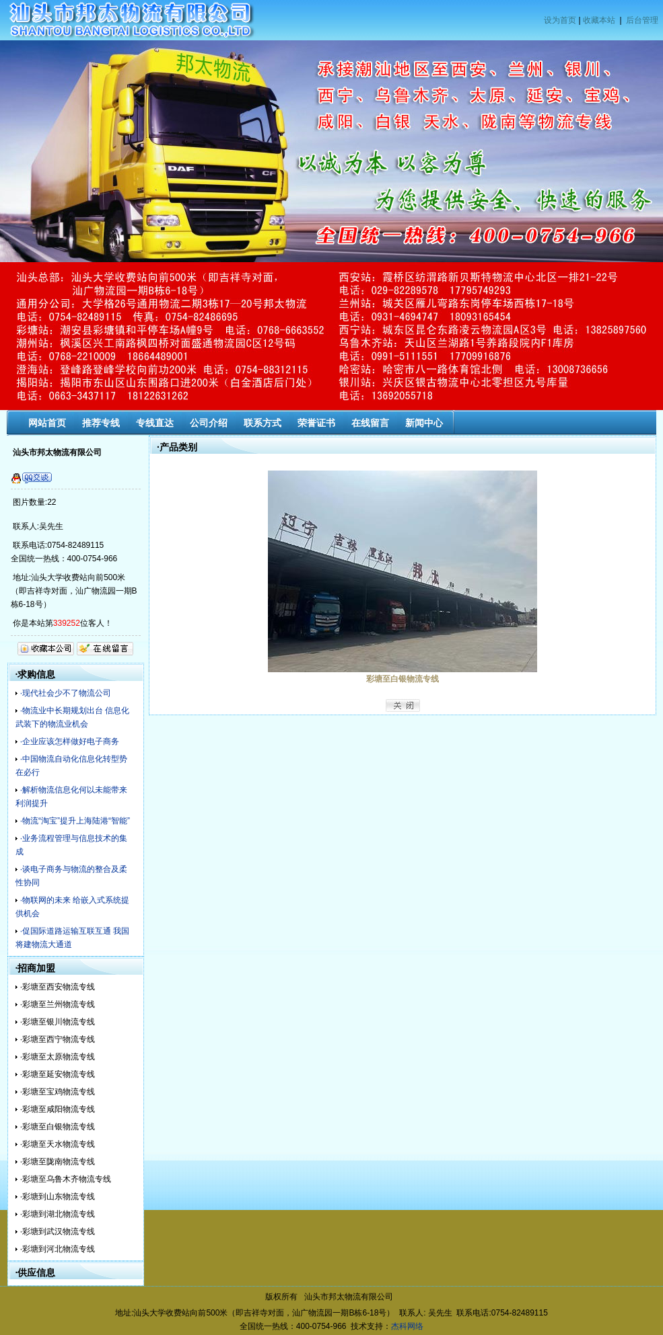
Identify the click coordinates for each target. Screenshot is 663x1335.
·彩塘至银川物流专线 (57, 1021)
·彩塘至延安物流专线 (57, 1074)
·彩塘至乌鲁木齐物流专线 (65, 1179)
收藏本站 (599, 20)
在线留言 (370, 422)
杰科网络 (407, 1326)
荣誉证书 (316, 422)
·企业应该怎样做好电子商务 (69, 741)
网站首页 (47, 422)
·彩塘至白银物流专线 (57, 1126)
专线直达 (155, 422)
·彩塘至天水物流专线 (57, 1144)
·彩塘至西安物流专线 (57, 987)
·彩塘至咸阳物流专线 (57, 1109)
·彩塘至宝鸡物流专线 (57, 1091)
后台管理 (642, 20)
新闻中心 (424, 422)
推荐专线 (101, 422)
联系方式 (262, 422)
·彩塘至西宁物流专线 (57, 1039)
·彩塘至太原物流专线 (57, 1056)
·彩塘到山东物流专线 (57, 1196)
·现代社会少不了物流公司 (65, 693)
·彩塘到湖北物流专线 (57, 1214)
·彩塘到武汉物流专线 (57, 1231)
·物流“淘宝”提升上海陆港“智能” (75, 820)
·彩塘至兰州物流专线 (57, 1004)
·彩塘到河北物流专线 (57, 1249)
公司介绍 (209, 422)
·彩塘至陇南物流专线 (57, 1161)
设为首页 (560, 20)
